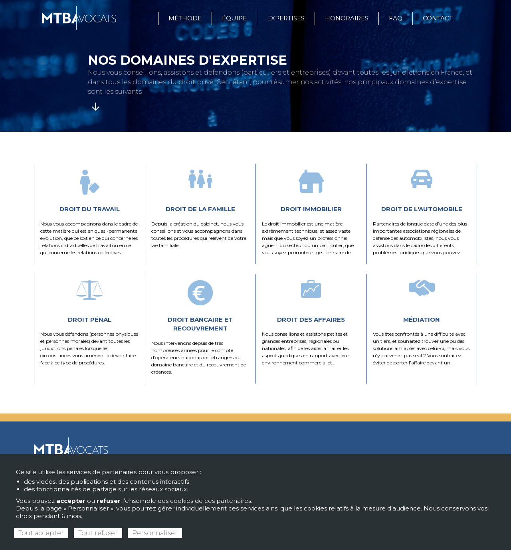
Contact (438, 18)
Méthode (185, 18)
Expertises (286, 18)
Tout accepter (41, 533)
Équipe (234, 18)
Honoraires (346, 18)
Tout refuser (98, 533)
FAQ (395, 18)
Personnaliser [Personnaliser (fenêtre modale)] (155, 533)
